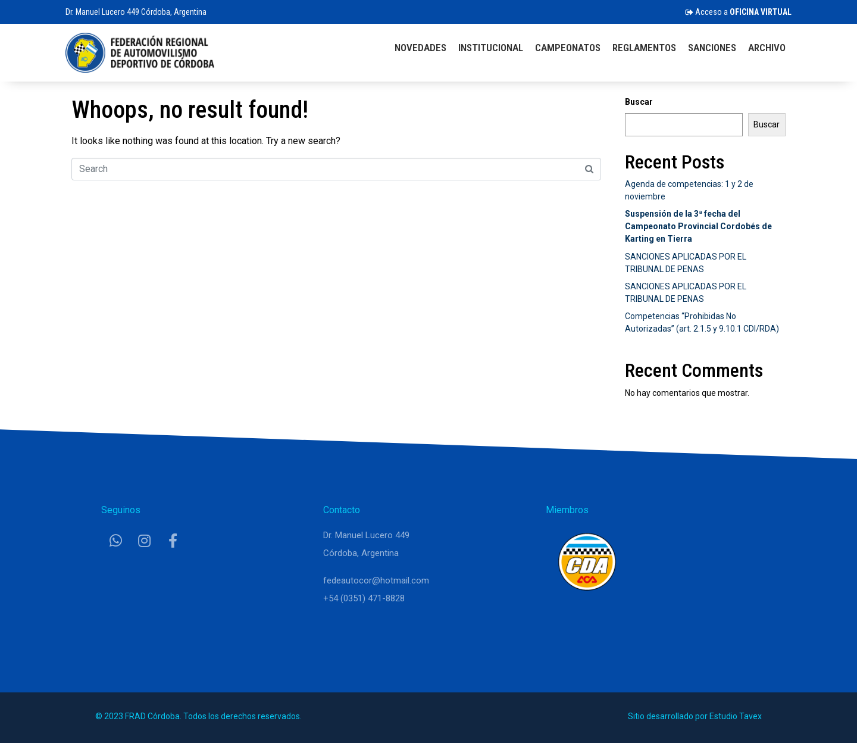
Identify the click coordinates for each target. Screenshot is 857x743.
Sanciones (712, 48)
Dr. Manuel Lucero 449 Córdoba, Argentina (136, 12)
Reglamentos (644, 48)
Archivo (767, 48)
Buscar (639, 102)
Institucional (490, 48)
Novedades (420, 48)
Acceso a (738, 12)
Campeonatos (567, 48)
